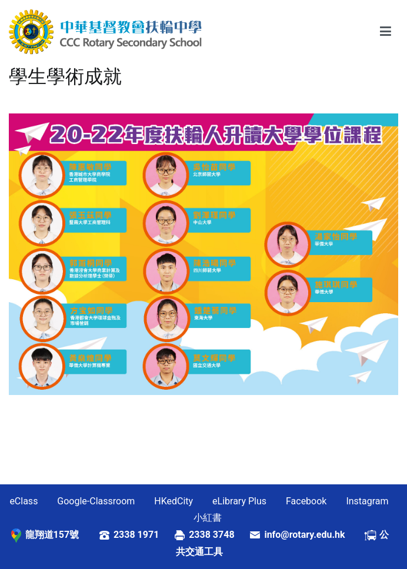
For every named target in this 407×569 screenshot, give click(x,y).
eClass (23, 501)
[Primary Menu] (385, 31)
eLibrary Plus (239, 501)
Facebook (306, 501)
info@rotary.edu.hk (313, 534)
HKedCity (173, 501)
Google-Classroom (96, 501)
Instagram (367, 501)
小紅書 (208, 517)
